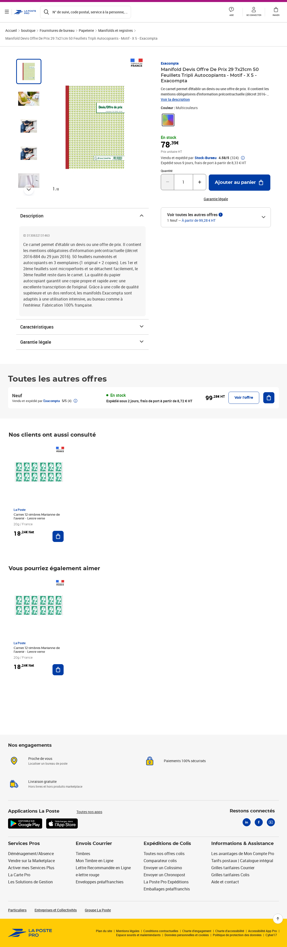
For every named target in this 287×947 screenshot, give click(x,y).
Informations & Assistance (242, 843)
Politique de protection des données (237, 935)
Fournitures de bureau (57, 30)
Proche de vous (40, 758)
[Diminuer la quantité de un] (167, 182)
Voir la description (175, 99)
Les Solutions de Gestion (30, 882)
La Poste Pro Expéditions (166, 882)
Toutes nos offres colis (164, 853)
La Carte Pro (19, 875)
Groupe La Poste (98, 910)
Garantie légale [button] (216, 199)
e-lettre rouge (87, 875)
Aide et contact (225, 882)
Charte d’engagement (196, 931)
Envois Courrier (94, 843)
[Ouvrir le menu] (7, 12)
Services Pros (24, 843)
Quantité (166, 171)
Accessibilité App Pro (262, 931)
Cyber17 (271, 935)
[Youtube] (271, 822)
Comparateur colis (160, 860)
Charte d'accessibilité (229, 931)
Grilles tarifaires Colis (230, 875)
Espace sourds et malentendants (138, 935)
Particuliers (17, 910)
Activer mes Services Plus (31, 867)
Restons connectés (252, 811)
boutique (28, 30)
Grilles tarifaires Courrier (232, 867)
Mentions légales (127, 931)
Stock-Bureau (206, 158)
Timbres (83, 853)
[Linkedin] (247, 822)
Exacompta (170, 63)
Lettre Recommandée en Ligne (103, 867)
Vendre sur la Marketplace (31, 860)
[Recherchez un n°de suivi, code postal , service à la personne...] (85, 12)
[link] (168, 120)
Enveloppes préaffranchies (99, 882)
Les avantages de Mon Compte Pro (242, 853)
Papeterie (86, 30)
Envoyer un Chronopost (164, 875)
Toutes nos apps (89, 811)
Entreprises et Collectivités (56, 910)
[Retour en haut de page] (278, 919)
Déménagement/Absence (31, 853)
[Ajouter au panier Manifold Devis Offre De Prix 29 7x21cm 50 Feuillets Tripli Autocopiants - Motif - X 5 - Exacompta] (239, 182)
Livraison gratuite (42, 781)
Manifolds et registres (115, 30)
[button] (231, 12)
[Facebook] (259, 822)
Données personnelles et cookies (187, 935)
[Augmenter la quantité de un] (199, 182)
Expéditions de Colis (167, 843)
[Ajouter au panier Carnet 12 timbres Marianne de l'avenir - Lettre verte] (58, 536)
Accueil (11, 30)
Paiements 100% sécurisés (185, 760)
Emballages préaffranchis (167, 889)
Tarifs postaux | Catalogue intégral (242, 860)
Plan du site (104, 931)
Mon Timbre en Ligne (94, 860)
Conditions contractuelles (160, 931)
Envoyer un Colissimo (163, 867)
